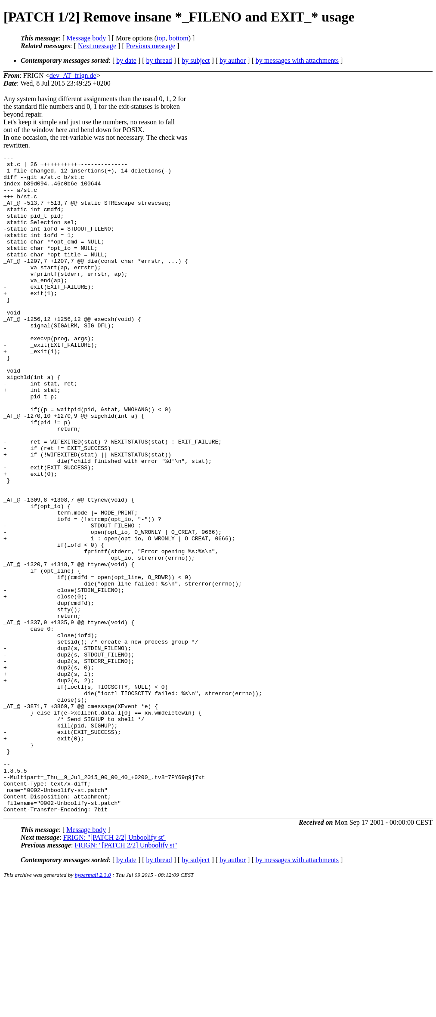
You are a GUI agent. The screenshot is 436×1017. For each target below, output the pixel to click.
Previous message (150, 45)
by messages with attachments (297, 60)
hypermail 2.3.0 (93, 1006)
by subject (196, 60)
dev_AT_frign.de (72, 75)
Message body (86, 38)
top (161, 38)
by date (126, 60)
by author (233, 60)
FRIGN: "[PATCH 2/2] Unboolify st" (114, 969)
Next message (97, 45)
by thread (159, 60)
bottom (178, 38)
